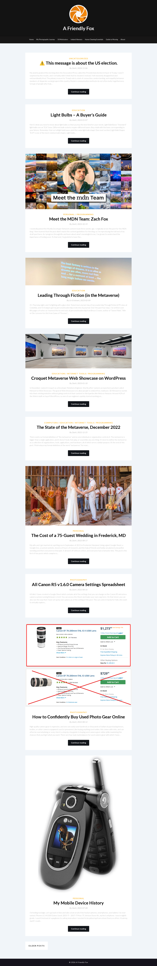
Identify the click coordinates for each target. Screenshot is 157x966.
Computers (51, 423)
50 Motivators (63, 39)
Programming (85, 214)
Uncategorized (78, 58)
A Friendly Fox (78, 28)
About (123, 39)
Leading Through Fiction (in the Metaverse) (78, 295)
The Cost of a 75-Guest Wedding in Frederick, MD (78, 535)
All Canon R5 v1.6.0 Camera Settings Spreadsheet (78, 584)
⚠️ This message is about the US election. (78, 62)
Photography (78, 580)
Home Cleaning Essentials (94, 39)
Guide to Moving (112, 39)
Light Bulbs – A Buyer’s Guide (79, 114)
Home (31, 39)
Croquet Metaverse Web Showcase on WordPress (78, 378)
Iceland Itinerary (76, 39)
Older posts (36, 946)
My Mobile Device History (78, 902)
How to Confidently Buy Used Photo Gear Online (78, 716)
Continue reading (78, 92)
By (73, 68)
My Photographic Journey (45, 39)
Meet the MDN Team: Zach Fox (78, 218)
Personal (69, 214)
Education (78, 110)
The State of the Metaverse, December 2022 (78, 427)
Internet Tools (76, 374)
